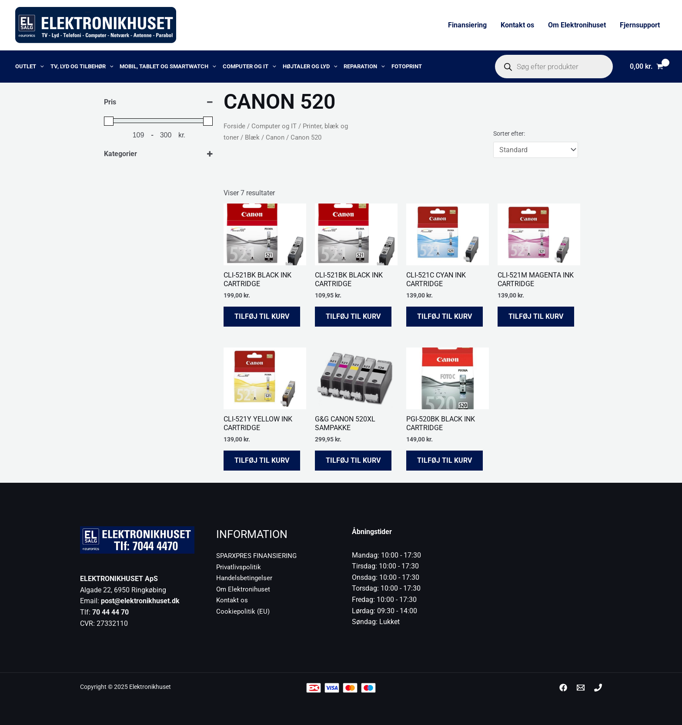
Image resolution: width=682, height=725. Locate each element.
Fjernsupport (640, 25)
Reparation (364, 66)
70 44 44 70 (110, 612)
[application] (40, 66)
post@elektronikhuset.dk (140, 601)
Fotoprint (406, 66)
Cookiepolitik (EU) (243, 611)
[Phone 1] (598, 688)
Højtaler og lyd (310, 66)
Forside (234, 126)
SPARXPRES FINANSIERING (258, 555)
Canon (275, 137)
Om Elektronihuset (577, 25)
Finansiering (467, 25)
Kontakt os (517, 25)
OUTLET (29, 66)
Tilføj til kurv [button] (261, 316)
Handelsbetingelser (245, 578)
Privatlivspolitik (239, 567)
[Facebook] (563, 688)
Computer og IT (249, 66)
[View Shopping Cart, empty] (646, 66)
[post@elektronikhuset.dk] (581, 688)
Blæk (252, 137)
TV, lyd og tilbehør (82, 66)
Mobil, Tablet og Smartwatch (168, 66)
